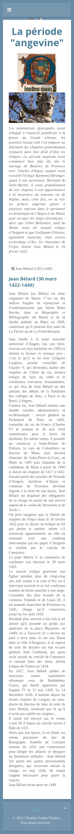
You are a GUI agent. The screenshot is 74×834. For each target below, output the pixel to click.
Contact (37, 810)
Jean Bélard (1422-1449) (33, 268)
